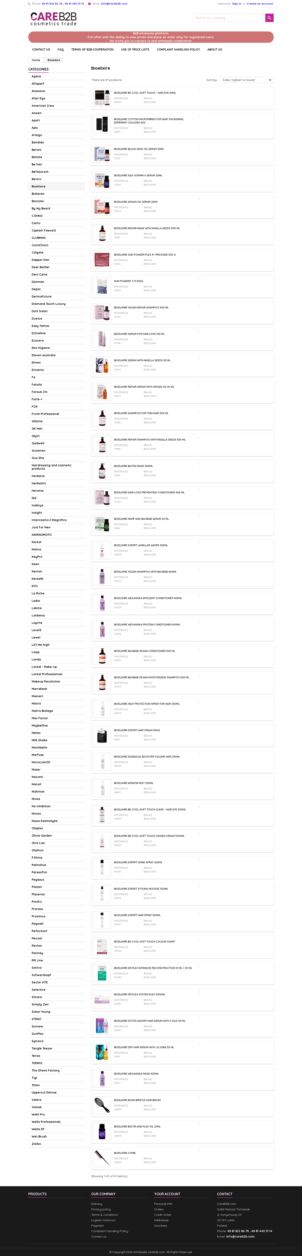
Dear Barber (41, 267)
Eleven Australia (44, 355)
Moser (36, 769)
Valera (36, 1100)
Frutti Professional (45, 414)
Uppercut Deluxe (44, 1092)
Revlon (37, 946)
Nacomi (37, 777)
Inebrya (37, 505)
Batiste (37, 157)
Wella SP (38, 1129)
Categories (38, 69)
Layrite (37, 623)
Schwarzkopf (41, 975)
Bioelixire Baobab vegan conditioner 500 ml (144, 651)
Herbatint (39, 483)
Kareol (36, 542)
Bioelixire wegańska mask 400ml (136, 1073)
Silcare (37, 997)
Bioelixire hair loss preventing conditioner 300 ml (149, 492)
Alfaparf (38, 84)
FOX (35, 406)
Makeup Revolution (46, 681)
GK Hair (37, 428)
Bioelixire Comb (124, 1153)
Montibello (39, 747)
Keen (35, 564)
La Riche (38, 593)
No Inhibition (41, 806)
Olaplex (37, 828)
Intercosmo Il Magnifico (49, 520)
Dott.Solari (40, 311)
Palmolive (39, 865)
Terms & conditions (104, 1215)
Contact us (99, 1236)
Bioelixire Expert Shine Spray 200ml (138, 862)
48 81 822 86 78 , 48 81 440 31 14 (63, 3)
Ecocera (38, 340)
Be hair (37, 164)
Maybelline (40, 725)
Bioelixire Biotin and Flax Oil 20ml (137, 1126)
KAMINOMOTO (42, 535)
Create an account (260, 3)
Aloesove (38, 91)
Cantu (36, 223)
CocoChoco (40, 245)
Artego (37, 135)
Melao (36, 733)
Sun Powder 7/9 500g (128, 281)
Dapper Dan (40, 260)
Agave (36, 76)
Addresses (161, 1220)
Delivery (96, 1204)
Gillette (37, 421)
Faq (61, 49)
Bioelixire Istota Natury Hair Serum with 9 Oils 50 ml (149, 1020)
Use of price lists (135, 49)
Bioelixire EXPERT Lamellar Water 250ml (141, 545)
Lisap (35, 652)
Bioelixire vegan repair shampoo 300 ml (141, 307)
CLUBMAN (39, 238)
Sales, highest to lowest (248, 80)
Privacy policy (101, 1209)
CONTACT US (41, 49)
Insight (37, 513)
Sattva (37, 968)
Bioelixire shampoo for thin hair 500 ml (141, 413)
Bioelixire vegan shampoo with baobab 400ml (145, 571)
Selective (39, 990)
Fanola (37, 384)
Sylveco (37, 1041)
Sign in (236, 3)
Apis (35, 128)
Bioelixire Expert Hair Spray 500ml (137, 915)
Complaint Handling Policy (178, 49)
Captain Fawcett (44, 230)
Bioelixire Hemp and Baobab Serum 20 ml (141, 518)
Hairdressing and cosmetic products (52, 467)
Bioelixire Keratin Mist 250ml (133, 783)
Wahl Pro (38, 1114)
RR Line (37, 960)
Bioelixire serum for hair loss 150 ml (139, 333)
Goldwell (38, 443)
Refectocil (39, 931)
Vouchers (160, 1225)
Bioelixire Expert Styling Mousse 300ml (141, 888)
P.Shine (37, 857)
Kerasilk (37, 579)
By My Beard (41, 208)
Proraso (37, 909)
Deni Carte (39, 274)
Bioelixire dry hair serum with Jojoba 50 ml (144, 1047)
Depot (36, 289)
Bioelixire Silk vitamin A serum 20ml (138, 175)
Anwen (37, 113)
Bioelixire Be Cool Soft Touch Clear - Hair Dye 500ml (150, 809)
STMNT (36, 1019)
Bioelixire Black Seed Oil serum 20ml (139, 149)
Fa (33, 377)
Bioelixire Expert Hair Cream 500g (137, 730)
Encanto (38, 370)
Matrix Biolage (42, 711)
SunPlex (37, 1034)
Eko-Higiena (41, 348)
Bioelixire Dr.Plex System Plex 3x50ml (139, 994)
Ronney (37, 953)
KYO (35, 586)
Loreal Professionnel (47, 674)
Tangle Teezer (42, 1048)
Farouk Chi (39, 392)
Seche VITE (40, 982)
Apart (36, 120)
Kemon (37, 571)
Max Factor (40, 718)
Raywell (37, 924)
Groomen (39, 450)
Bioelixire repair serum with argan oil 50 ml (144, 386)
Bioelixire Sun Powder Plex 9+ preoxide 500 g (145, 254)
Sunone (37, 1026)
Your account (167, 1194)
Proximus (38, 916)
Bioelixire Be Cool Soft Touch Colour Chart (144, 941)
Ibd (34, 498)
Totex (36, 1085)
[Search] (233, 18)
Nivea (36, 799)
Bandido (38, 142)
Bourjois (38, 201)
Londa (36, 659)
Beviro (36, 179)
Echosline (39, 333)
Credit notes (162, 1215)
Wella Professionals (46, 1122)
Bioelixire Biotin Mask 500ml (133, 466)
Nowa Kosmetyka (44, 821)
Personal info (163, 1204)
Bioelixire (39, 186)
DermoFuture (42, 296)
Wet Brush (39, 1136)
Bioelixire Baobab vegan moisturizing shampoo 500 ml (151, 677)
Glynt (36, 436)
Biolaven (38, 194)
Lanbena (38, 615)
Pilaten (37, 887)
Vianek (37, 1107)
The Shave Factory (46, 1070)
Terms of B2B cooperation (92, 49)
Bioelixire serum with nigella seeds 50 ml (142, 360)
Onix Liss (38, 843)
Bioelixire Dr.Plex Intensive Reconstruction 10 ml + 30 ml (153, 968)
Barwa (36, 150)
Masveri (37, 696)
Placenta (38, 894)
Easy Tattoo (40, 326)
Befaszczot (40, 172)
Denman (38, 282)
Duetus (37, 318)
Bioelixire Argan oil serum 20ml (136, 201)
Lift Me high (40, 645)
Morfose (38, 755)
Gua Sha (38, 458)
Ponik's (37, 902)
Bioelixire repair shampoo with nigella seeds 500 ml (150, 439)
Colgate (37, 252)
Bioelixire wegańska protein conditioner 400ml (147, 624)
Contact (224, 1194)
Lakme (37, 608)
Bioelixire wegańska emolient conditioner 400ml (148, 598)
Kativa (36, 549)
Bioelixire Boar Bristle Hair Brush (137, 1100)
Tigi (34, 1078)
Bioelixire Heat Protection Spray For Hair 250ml (147, 703)
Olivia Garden (42, 835)
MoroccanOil (41, 762)
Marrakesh (39, 689)
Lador (36, 601)
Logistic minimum (103, 1220)
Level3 (36, 630)
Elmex (36, 362)
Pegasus (38, 880)
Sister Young (41, 1012)
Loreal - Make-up (44, 667)
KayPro (37, 557)
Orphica (37, 850)
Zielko (36, 1144)
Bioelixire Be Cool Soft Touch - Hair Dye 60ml (145, 92)
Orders (159, 1209)
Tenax (36, 1056)
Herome (38, 491)
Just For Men (41, 527)
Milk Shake (39, 740)
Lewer (36, 637)
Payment (97, 1225)
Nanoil (36, 784)
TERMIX (37, 1063)
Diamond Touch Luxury (49, 304)
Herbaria (38, 476)
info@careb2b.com (114, 3)
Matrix (36, 703)
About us (214, 49)
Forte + (37, 399)
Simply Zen (40, 1004)
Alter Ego (38, 98)
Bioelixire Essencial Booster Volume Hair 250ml (147, 756)
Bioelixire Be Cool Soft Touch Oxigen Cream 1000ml (149, 835)
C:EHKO (37, 216)
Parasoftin (39, 872)
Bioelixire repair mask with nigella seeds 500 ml (147, 228)
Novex (36, 813)
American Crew (43, 106)
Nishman (38, 791)
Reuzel (37, 938)
